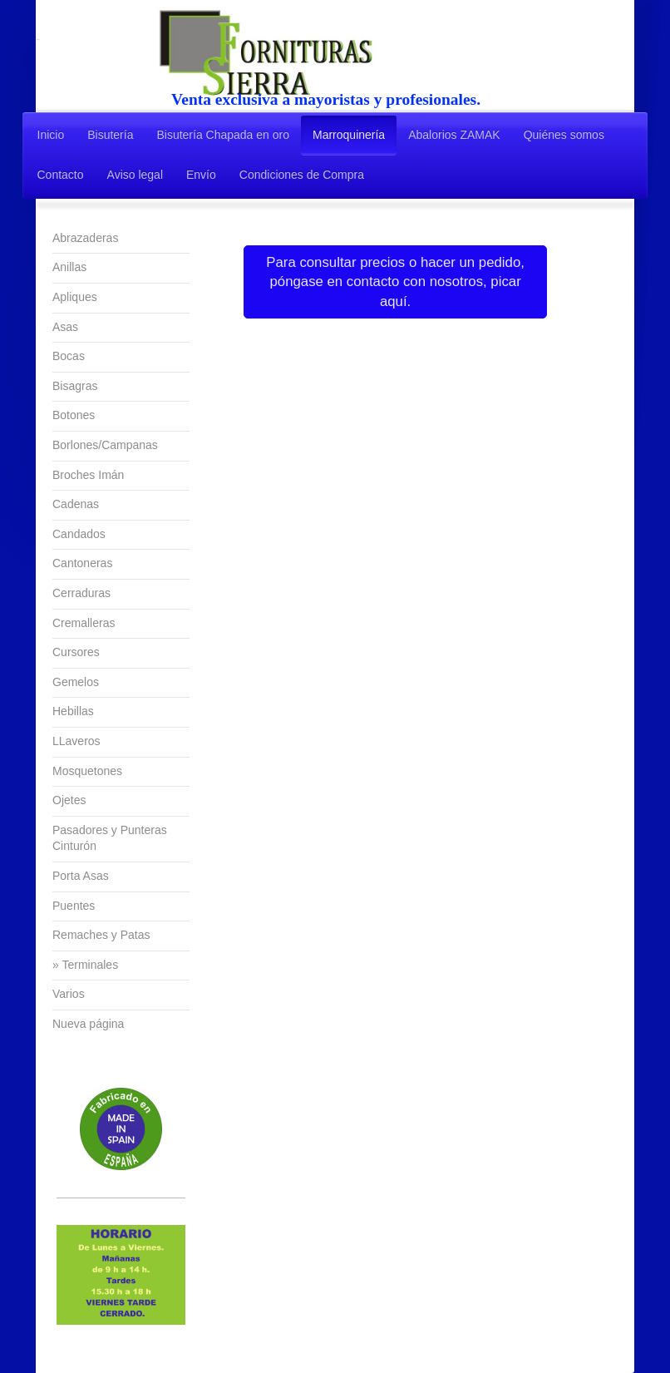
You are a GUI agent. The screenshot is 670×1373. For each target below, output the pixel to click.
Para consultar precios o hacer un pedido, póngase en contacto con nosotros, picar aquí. (395, 281)
